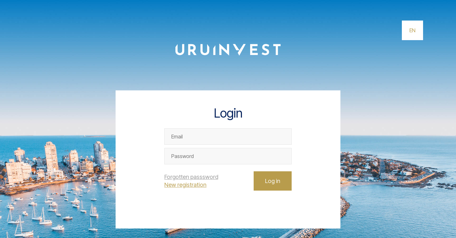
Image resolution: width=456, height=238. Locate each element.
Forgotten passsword (191, 177)
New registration (185, 184)
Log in (272, 181)
